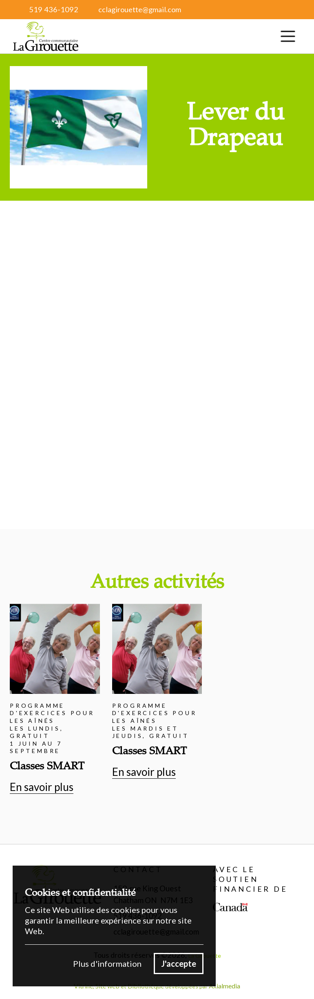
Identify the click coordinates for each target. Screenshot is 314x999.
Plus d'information (107, 963)
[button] (288, 36)
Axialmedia (224, 986)
